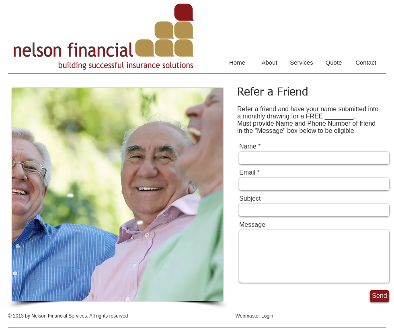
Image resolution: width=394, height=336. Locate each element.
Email (247, 172)
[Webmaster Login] (254, 316)
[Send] (379, 296)
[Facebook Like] (335, 321)
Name (248, 146)
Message (252, 225)
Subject (250, 198)
